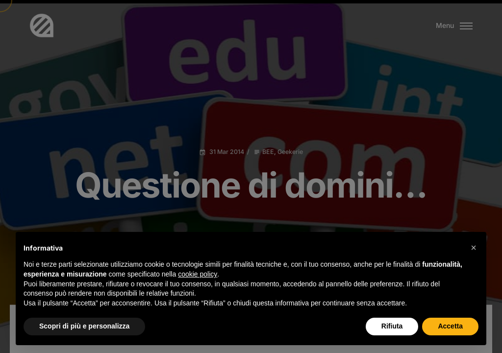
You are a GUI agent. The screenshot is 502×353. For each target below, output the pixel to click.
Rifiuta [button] (392, 326)
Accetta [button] (450, 326)
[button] (473, 247)
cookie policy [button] (197, 274)
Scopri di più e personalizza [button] (84, 326)
